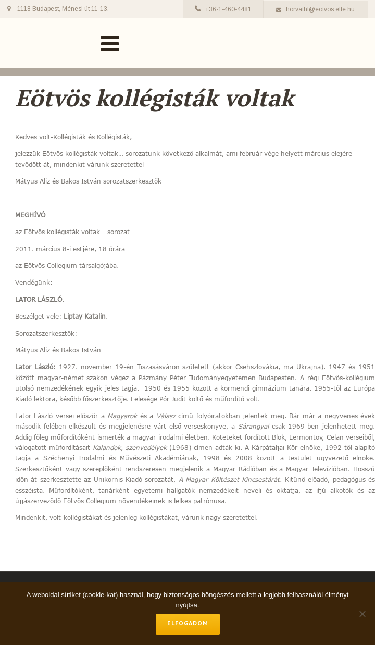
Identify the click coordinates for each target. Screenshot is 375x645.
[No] (362, 614)
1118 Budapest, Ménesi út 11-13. (63, 9)
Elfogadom (187, 623)
